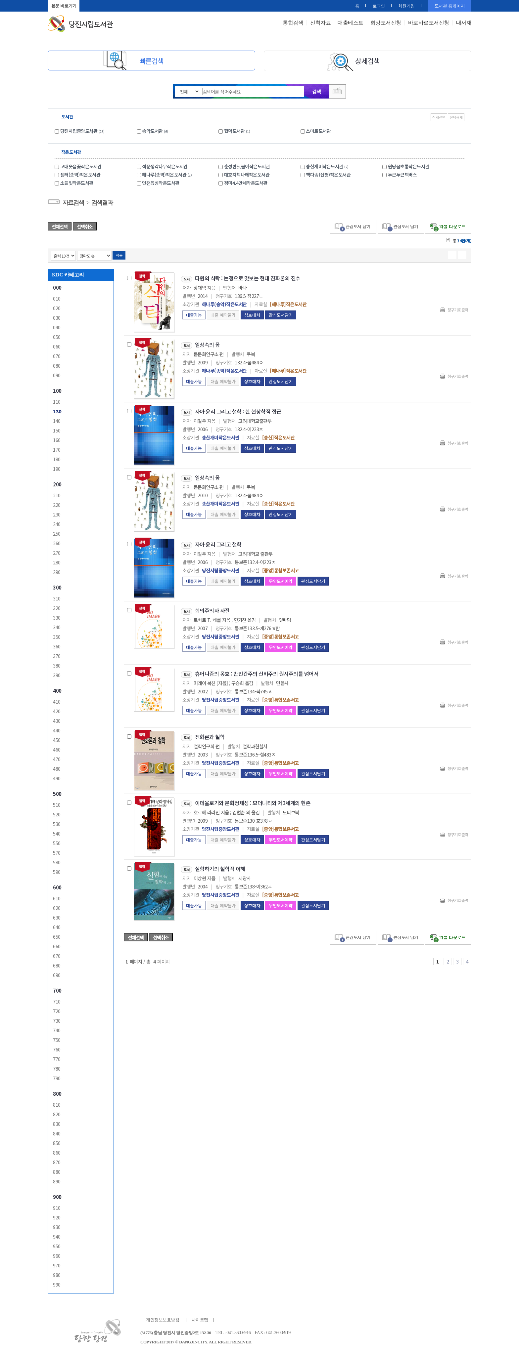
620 (57, 906)
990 (57, 1282)
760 (57, 1047)
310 (57, 596)
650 (57, 934)
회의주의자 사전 (212, 609)
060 (57, 344)
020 (57, 306)
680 (57, 963)
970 (57, 1263)
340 (57, 625)
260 (57, 541)
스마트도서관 (318, 129)
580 (57, 860)
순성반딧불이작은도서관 (247, 164)
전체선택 (439, 115)
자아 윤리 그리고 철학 (218, 543)
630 (57, 915)
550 (57, 841)
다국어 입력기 (338, 91)
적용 (119, 254)
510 (57, 803)
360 (57, 644)
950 (57, 1244)
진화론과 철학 (210, 735)
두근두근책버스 (402, 173)
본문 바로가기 (63, 6)
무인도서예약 (281, 579)
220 (57, 503)
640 (57, 925)
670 (57, 954)
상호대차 (252, 313)
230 (57, 512)
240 (57, 522)
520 (57, 812)
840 (57, 1131)
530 (57, 822)
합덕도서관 (234, 129)
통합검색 (293, 22)
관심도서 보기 (401, 936)
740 (57, 1028)
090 (57, 373)
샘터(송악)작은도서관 (80, 173)
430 (57, 719)
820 (57, 1112)
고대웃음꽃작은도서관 (81, 164)
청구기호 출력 (458, 308)
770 (57, 1057)
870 (57, 1160)
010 (57, 296)
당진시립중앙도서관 (79, 129)
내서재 (464, 22)
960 (57, 1253)
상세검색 (367, 61)
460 (57, 747)
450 (57, 738)
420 (57, 709)
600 (57, 885)
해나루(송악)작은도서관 (167, 173)
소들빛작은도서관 (76, 181)
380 (57, 663)
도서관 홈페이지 (450, 6)
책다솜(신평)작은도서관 (328, 173)
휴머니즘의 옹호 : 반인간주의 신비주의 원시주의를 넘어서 (257, 672)
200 (57, 482)
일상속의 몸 (207, 343)
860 (57, 1150)
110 (57, 399)
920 (57, 1215)
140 (57, 419)
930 (57, 1225)
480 (57, 766)
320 (57, 606)
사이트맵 (200, 1318)
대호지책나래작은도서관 (247, 173)
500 (57, 792)
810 (57, 1102)
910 (57, 1206)
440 (57, 728)
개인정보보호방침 (162, 1318)
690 (57, 973)
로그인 (382, 6)
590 (57, 870)
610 (57, 896)
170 (57, 447)
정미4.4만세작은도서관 (245, 181)
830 (57, 1122)
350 (57, 635)
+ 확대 (87, 6)
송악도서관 (152, 129)
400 (57, 688)
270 (57, 551)
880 (57, 1170)
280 (57, 560)
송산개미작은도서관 (328, 164)
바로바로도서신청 (428, 22)
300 (57, 585)
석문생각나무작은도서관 (165, 164)
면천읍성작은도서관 (160, 181)
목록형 (462, 253)
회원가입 (409, 6)
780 (57, 1066)
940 (57, 1234)
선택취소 (85, 225)
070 (57, 354)
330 (57, 615)
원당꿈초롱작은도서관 (408, 164)
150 (57, 428)
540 (57, 831)
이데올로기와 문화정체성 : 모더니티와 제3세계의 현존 (253, 801)
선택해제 (456, 115)
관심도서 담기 (353, 225)
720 (57, 1009)
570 (57, 850)
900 (57, 1195)
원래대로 (103, 6)
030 (57, 315)
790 (57, 1076)
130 (57, 409)
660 (57, 944)
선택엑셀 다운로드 (448, 225)
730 (57, 1018)
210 (57, 493)
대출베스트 (350, 22)
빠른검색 (151, 61)
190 (57, 467)
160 (57, 438)
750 (57, 1038)
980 (57, 1273)
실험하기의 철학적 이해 (220, 867)
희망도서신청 (385, 22)
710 (57, 999)
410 (57, 699)
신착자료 (320, 22)
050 (57, 335)
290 (57, 570)
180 (57, 457)
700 (57, 988)
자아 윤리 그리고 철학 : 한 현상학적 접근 (238, 410)
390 (57, 673)
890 (57, 1179)
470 (57, 757)
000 (57, 285)
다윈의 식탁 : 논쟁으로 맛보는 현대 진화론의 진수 (248, 276)
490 (57, 776)
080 (57, 363)
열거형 (452, 253)
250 (57, 531)
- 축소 (95, 6)
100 (57, 389)
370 (57, 654)
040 (57, 325)
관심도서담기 (281, 313)
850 (57, 1141)
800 (57, 1091)
